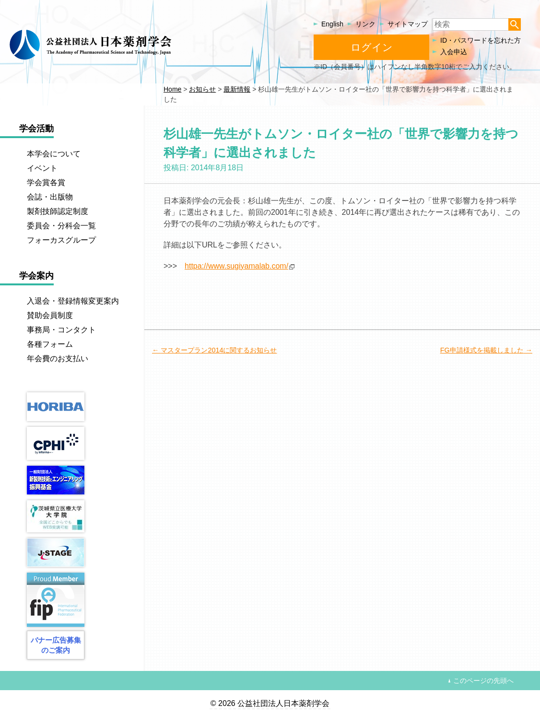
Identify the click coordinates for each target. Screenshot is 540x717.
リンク (365, 24)
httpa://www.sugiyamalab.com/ (236, 266)
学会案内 (36, 276)
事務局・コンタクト (61, 330)
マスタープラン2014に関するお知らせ (219, 350)
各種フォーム (50, 344)
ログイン (372, 47)
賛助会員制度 (50, 315)
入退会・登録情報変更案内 (73, 301)
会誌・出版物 (50, 197)
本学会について (54, 154)
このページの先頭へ (483, 680)
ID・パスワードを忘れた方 (480, 40)
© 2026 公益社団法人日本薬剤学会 (270, 703)
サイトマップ (407, 24)
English (332, 24)
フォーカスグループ (61, 240)
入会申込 (453, 52)
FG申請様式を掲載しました (482, 350)
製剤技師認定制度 (57, 211)
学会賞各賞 (46, 182)
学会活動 (36, 128)
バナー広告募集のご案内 (56, 645)
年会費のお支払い (57, 358)
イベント (42, 168)
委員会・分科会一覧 (61, 226)
